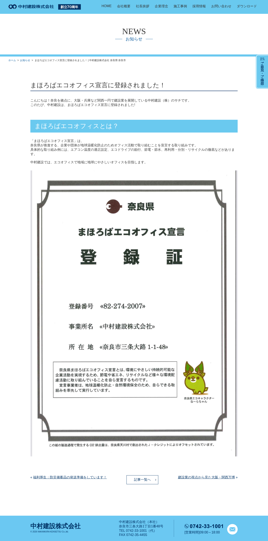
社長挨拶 (142, 6)
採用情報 (199, 6)
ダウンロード (247, 6)
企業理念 (161, 6)
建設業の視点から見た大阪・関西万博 (206, 477)
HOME (107, 6)
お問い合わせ (221, 6)
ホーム (12, 60)
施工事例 (180, 6)
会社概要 (123, 6)
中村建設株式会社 (55, 526)
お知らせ (25, 60)
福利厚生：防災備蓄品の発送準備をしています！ (70, 477)
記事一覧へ (142, 479)
